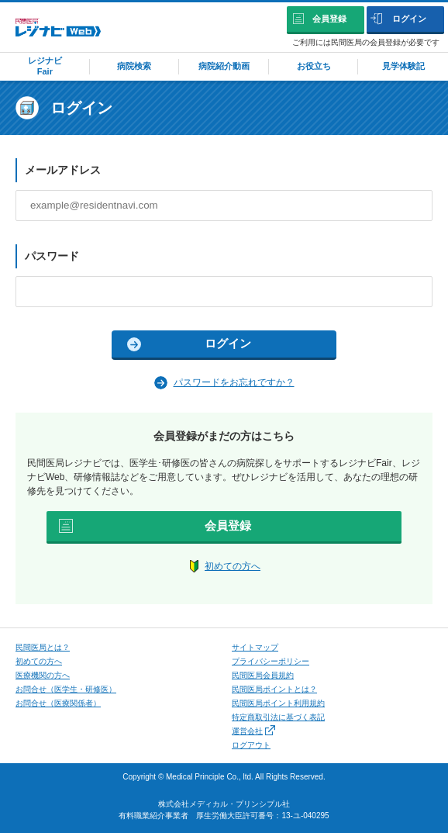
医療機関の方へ (43, 675)
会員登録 (329, 18)
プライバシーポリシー (270, 661)
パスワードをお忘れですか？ (234, 382)
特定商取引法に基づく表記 (278, 717)
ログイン (409, 18)
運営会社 (253, 731)
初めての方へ (232, 566)
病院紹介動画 (224, 66)
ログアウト (251, 745)
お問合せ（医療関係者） (58, 703)
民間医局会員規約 (263, 675)
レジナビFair (45, 65)
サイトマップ (255, 647)
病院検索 (134, 66)
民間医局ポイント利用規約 (278, 703)
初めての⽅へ (39, 661)
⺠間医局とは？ (43, 647)
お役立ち (314, 66)
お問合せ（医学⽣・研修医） (66, 689)
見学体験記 (403, 66)
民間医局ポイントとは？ (274, 689)
